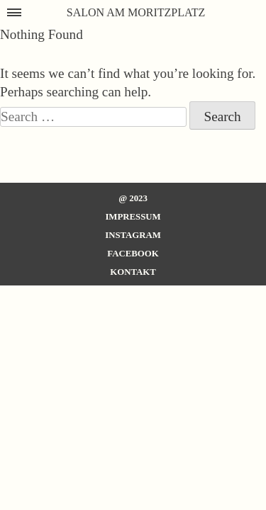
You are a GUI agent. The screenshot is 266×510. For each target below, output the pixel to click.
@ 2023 (133, 198)
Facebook (132, 254)
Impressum (132, 217)
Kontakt (132, 272)
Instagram (133, 235)
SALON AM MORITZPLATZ (136, 12)
